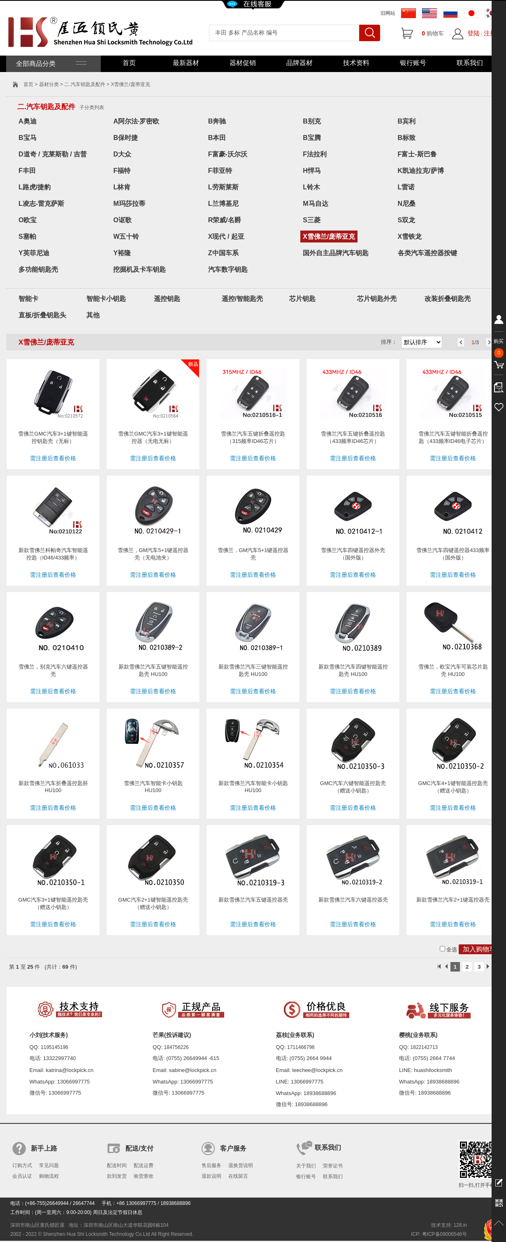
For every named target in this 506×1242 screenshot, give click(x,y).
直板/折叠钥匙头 (42, 315)
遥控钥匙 (167, 298)
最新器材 (186, 62)
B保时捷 (125, 137)
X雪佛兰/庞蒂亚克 (329, 236)
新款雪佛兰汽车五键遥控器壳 (253, 900)
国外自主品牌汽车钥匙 (336, 252)
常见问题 (49, 1165)
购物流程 (49, 1176)
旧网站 (388, 13)
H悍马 (312, 170)
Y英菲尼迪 (34, 252)
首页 (129, 62)
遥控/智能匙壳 (242, 298)
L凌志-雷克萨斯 (41, 203)
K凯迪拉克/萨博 (421, 170)
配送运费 (143, 1165)
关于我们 (306, 1166)
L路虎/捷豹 (35, 187)
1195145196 (54, 1047)
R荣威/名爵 (224, 220)
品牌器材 (299, 62)
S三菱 (311, 220)
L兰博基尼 (223, 203)
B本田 (217, 137)
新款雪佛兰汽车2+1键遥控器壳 (453, 900)
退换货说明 (240, 1165)
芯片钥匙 (302, 298)
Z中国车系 (223, 252)
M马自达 (315, 203)
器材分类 (49, 84)
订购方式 (22, 1165)
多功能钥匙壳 (38, 269)
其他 (93, 315)
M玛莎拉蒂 (129, 203)
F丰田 (27, 170)
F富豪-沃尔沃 (227, 154)
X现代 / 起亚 (226, 236)
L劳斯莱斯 (223, 187)
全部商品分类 (50, 63)
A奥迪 (28, 121)
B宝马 (28, 137)
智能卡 (28, 298)
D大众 (122, 154)
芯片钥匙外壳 (377, 298)
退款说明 (211, 1176)
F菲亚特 (220, 170)
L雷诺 (406, 187)
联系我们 (470, 62)
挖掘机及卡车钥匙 (139, 269)
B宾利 (407, 121)
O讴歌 (122, 220)
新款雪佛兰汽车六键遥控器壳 (353, 900)
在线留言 (238, 1176)
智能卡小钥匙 (106, 298)
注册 (490, 33)
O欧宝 (28, 220)
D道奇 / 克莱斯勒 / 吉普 (53, 154)
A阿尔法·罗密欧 (136, 121)
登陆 (473, 33)
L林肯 (121, 187)
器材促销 (243, 62)
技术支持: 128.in (449, 1225)
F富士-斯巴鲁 (417, 154)
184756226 (176, 1047)
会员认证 (22, 1176)
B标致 (407, 137)
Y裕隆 (122, 252)
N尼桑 (407, 203)
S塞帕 (27, 236)
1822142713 (424, 1047)
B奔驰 (217, 121)
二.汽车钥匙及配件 (84, 84)
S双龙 (406, 220)
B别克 (312, 121)
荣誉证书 (333, 1166)
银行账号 (413, 62)
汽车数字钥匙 (228, 269)
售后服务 (211, 1165)
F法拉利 (315, 154)
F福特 (121, 170)
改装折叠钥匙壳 (448, 298)
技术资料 (356, 62)
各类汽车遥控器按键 (427, 252)
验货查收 (143, 1176)
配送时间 (117, 1165)
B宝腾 (312, 137)
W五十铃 (126, 236)
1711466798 (301, 1047)
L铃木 (311, 187)
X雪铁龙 (410, 236)
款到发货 (117, 1176)
